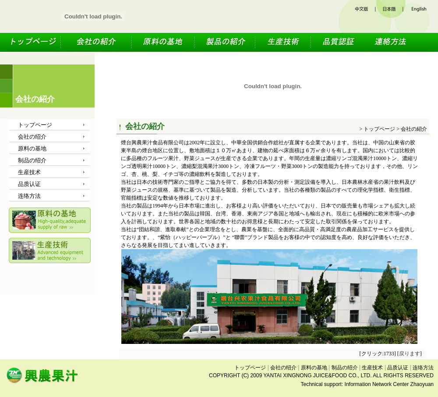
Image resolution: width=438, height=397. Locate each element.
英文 (421, 16)
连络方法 (396, 43)
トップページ (35, 43)
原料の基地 (164, 43)
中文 (357, 16)
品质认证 (338, 43)
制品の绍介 (226, 43)
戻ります (409, 354)
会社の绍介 (97, 43)
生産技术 (284, 43)
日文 (390, 16)
